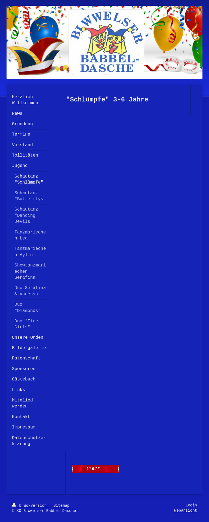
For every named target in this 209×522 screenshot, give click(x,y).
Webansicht (185, 510)
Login (191, 505)
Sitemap (61, 505)
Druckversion (30, 505)
